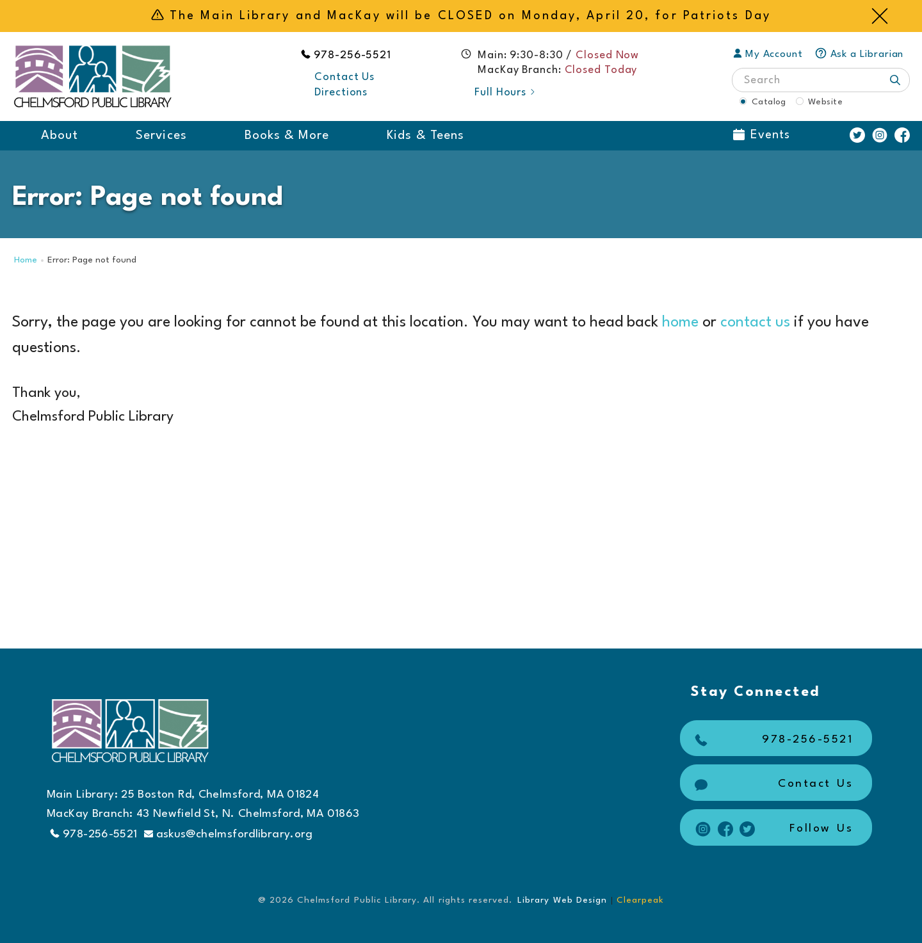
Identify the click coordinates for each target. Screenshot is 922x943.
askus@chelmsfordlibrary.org (228, 834)
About (59, 135)
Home (25, 260)
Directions (341, 92)
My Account (768, 54)
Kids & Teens (425, 135)
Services (161, 135)
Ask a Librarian (859, 54)
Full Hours (505, 92)
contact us (755, 322)
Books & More (287, 135)
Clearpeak (640, 900)
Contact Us (344, 77)
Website (825, 101)
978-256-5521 (352, 55)
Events (761, 135)
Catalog (769, 101)
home (680, 322)
